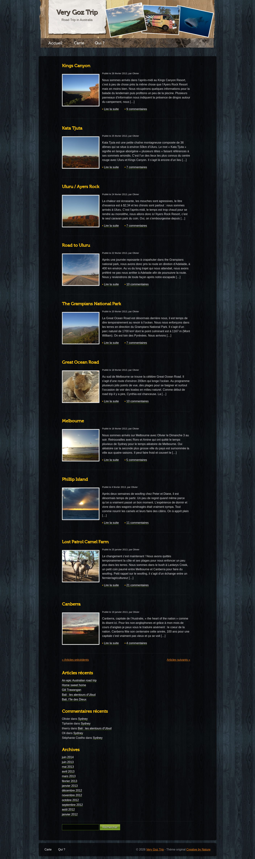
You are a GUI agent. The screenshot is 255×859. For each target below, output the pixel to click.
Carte (79, 43)
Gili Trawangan (71, 689)
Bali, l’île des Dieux (74, 699)
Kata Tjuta (72, 128)
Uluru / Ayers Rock (80, 186)
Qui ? (99, 43)
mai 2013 (68, 766)
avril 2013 (68, 771)
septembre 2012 (72, 804)
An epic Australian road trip (79, 680)
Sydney (83, 718)
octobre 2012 (70, 800)
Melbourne (73, 421)
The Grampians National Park (91, 303)
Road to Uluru (76, 245)
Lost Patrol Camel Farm (85, 541)
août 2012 (68, 809)
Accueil (55, 43)
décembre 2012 (72, 790)
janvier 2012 (70, 814)
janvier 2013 (70, 785)
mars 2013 (69, 776)
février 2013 (69, 781)
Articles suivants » (178, 659)
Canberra (71, 604)
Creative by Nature (198, 849)
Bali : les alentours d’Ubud (79, 694)
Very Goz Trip (77, 12)
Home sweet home (74, 685)
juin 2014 (68, 757)
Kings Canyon (76, 65)
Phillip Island (75, 479)
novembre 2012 (72, 795)
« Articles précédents (75, 659)
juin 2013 (68, 762)
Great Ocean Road (80, 362)
